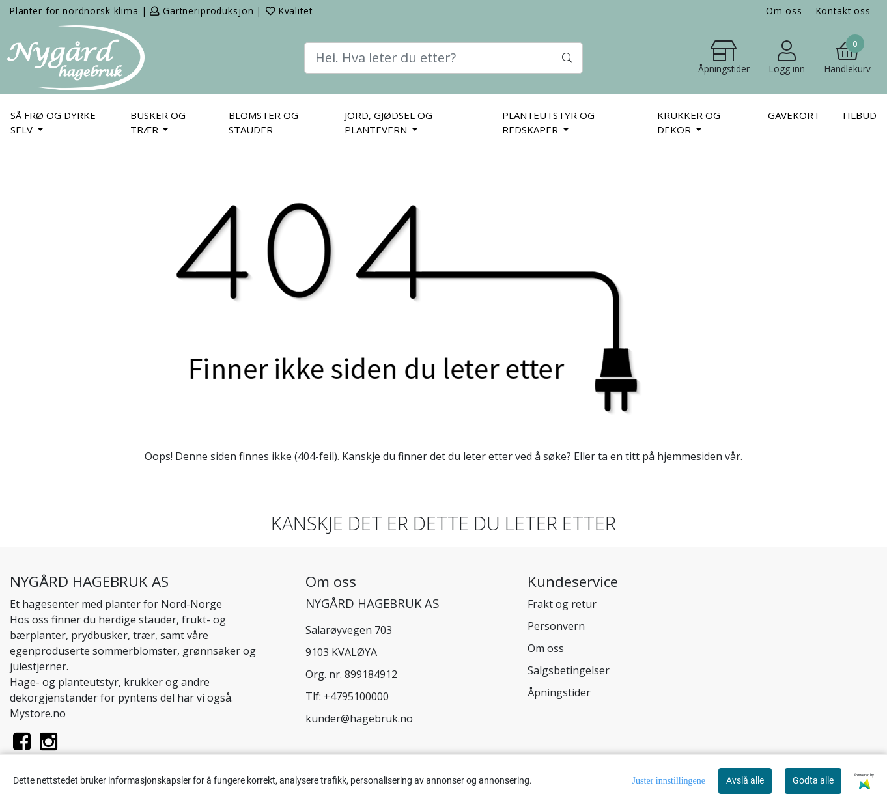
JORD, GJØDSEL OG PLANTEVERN (388, 123)
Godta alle (813, 780)
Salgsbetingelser (569, 670)
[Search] (443, 58)
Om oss (784, 11)
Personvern (556, 626)
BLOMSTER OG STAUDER (263, 123)
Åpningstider (559, 692)
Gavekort (794, 115)
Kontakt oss (843, 11)
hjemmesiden (689, 456)
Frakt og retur (562, 604)
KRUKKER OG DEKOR (688, 123)
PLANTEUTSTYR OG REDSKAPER (548, 123)
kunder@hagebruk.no (359, 718)
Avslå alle (745, 780)
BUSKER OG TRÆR (158, 123)
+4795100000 (356, 696)
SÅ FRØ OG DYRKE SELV (53, 123)
